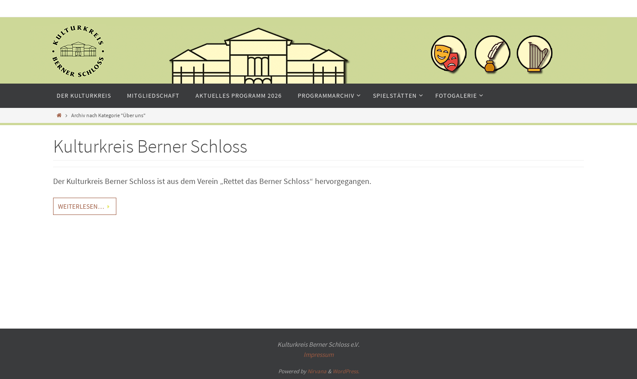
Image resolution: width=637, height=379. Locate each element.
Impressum (318, 354)
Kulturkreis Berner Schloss (150, 145)
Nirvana (316, 371)
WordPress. (346, 371)
